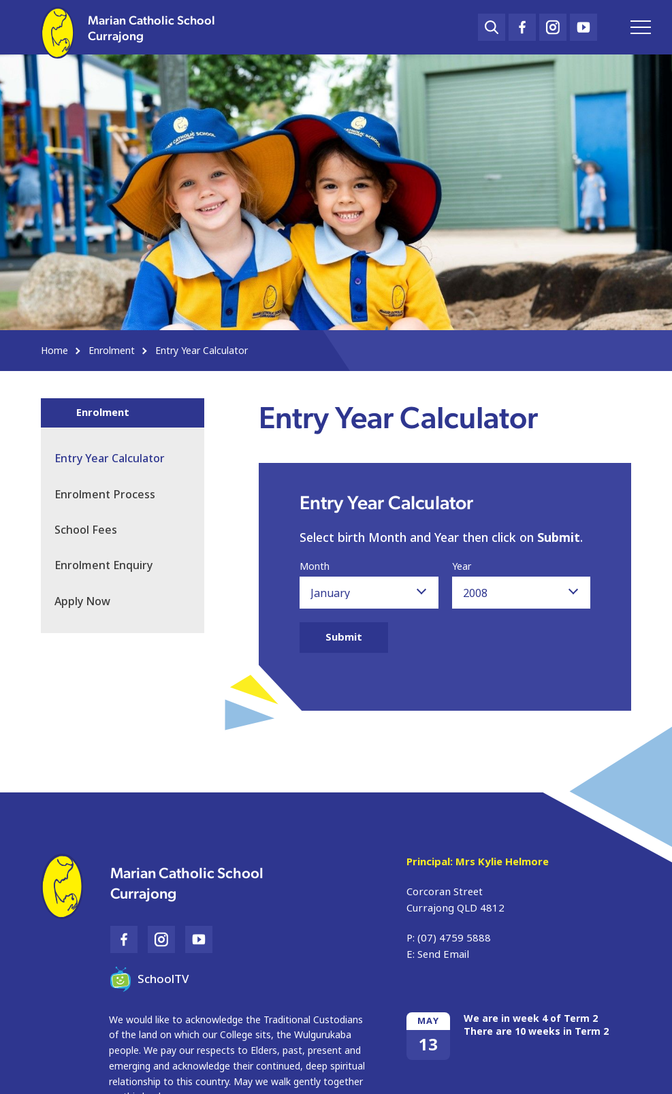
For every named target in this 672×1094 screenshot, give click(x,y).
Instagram (552, 24)
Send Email (443, 954)
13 (428, 1045)
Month (315, 567)
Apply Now (82, 601)
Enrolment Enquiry (103, 565)
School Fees (85, 530)
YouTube (583, 23)
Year (461, 567)
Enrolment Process (104, 494)
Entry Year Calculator (109, 458)
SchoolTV (149, 979)
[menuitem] (122, 530)
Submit (343, 637)
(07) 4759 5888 (454, 938)
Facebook (522, 24)
